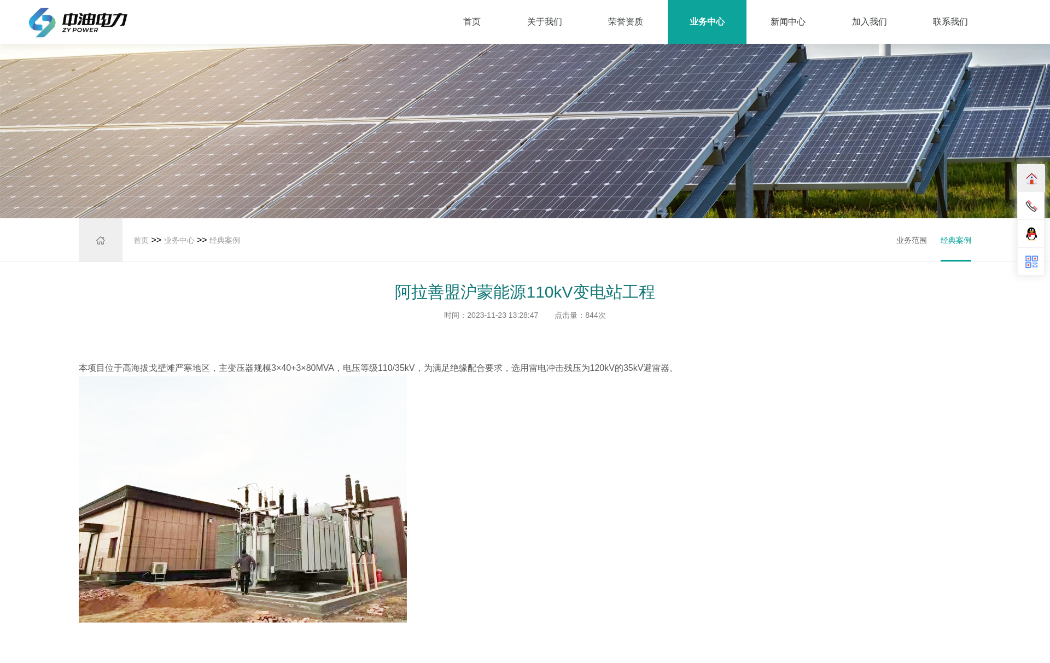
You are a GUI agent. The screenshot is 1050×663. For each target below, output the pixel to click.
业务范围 (912, 239)
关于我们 (544, 21)
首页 (472, 21)
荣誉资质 (625, 21)
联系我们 (950, 21)
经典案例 (224, 240)
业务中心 (707, 21)
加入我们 (869, 21)
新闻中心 (788, 21)
